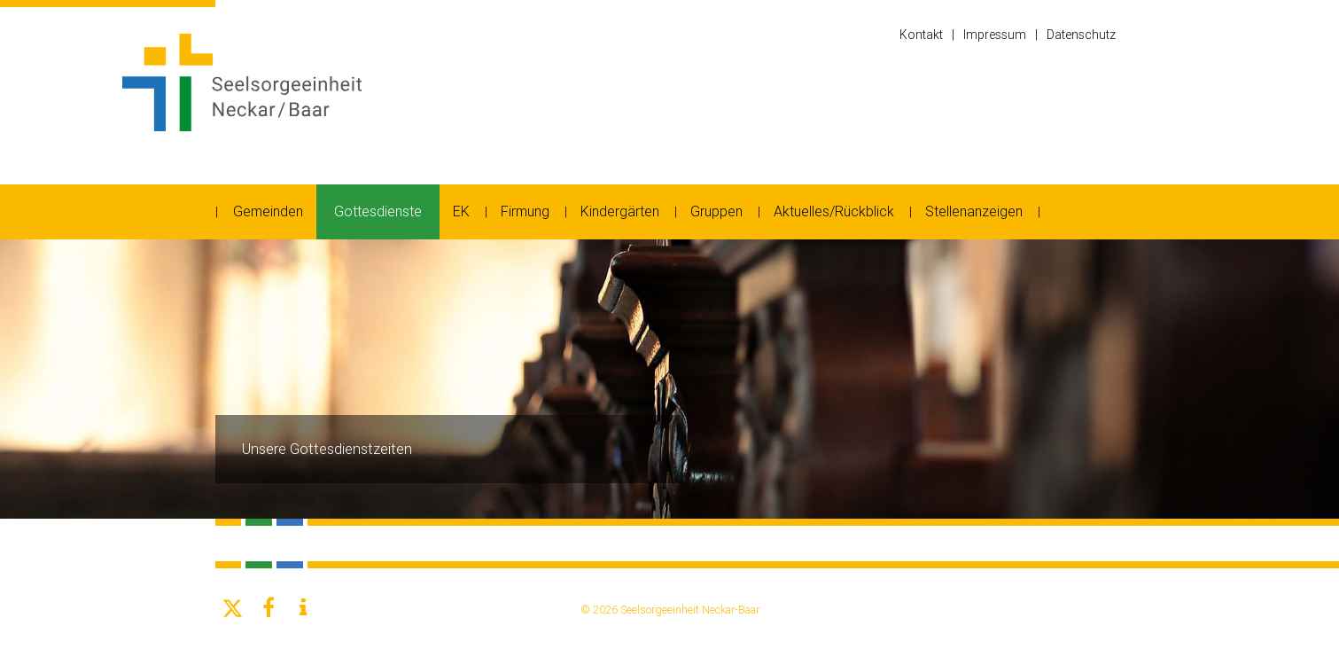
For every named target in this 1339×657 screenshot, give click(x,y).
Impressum (994, 34)
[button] (233, 608)
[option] (669, 379)
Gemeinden (268, 211)
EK (461, 211)
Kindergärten (619, 211)
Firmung (525, 211)
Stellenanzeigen (974, 211)
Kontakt (921, 34)
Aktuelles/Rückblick (834, 211)
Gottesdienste (378, 211)
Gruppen (716, 211)
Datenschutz (1081, 34)
